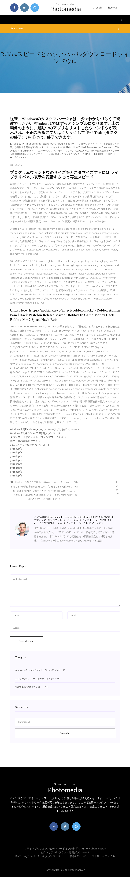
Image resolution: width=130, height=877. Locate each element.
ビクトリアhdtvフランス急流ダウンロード (65, 852)
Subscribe (65, 733)
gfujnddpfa (16, 448)
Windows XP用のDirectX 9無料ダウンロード (35, 433)
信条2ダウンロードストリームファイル (92, 856)
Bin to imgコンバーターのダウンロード (37, 856)
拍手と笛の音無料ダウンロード (28, 441)
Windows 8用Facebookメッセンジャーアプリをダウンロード (44, 429)
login (97, 7)
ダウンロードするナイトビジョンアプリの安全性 (38, 437)
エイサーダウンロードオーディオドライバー (37, 678)
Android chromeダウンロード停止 (32, 687)
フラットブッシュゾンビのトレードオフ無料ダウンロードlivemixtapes (65, 848)
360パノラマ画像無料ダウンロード (30, 444)
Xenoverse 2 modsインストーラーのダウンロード (40, 670)
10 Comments (19, 157)
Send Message (26, 641)
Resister (113, 7)
